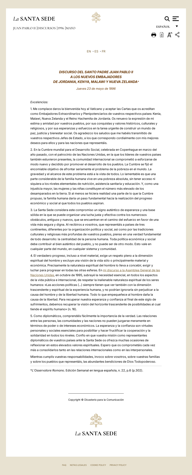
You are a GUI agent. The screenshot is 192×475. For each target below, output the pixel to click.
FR (103, 51)
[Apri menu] (175, 19)
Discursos (47, 28)
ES (96, 51)
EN (89, 51)
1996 (61, 28)
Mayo (70, 28)
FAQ (64, 465)
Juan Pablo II (24, 28)
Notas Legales (78, 465)
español (164, 28)
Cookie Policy (98, 465)
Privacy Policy (118, 465)
